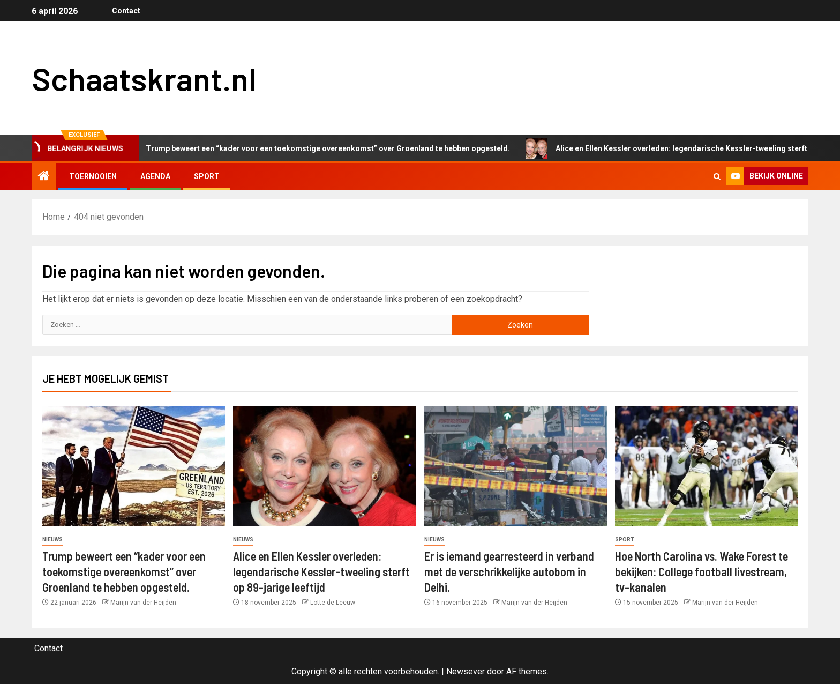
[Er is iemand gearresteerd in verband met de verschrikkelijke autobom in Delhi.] (515, 466)
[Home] (44, 176)
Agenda (155, 176)
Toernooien (93, 176)
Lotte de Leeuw (332, 602)
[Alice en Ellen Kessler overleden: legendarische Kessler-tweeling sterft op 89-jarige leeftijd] (324, 466)
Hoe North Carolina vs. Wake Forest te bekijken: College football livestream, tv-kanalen (701, 571)
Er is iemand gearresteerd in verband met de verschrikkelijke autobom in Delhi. (509, 571)
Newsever (465, 671)
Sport (207, 176)
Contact (126, 10)
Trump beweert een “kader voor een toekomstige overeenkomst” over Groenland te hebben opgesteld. (322, 148)
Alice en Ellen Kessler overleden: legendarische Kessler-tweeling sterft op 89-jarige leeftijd (321, 571)
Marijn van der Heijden (143, 602)
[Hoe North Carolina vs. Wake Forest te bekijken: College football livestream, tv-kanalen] (706, 466)
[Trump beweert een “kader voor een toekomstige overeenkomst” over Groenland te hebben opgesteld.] (133, 466)
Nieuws (52, 539)
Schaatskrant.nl (144, 78)
